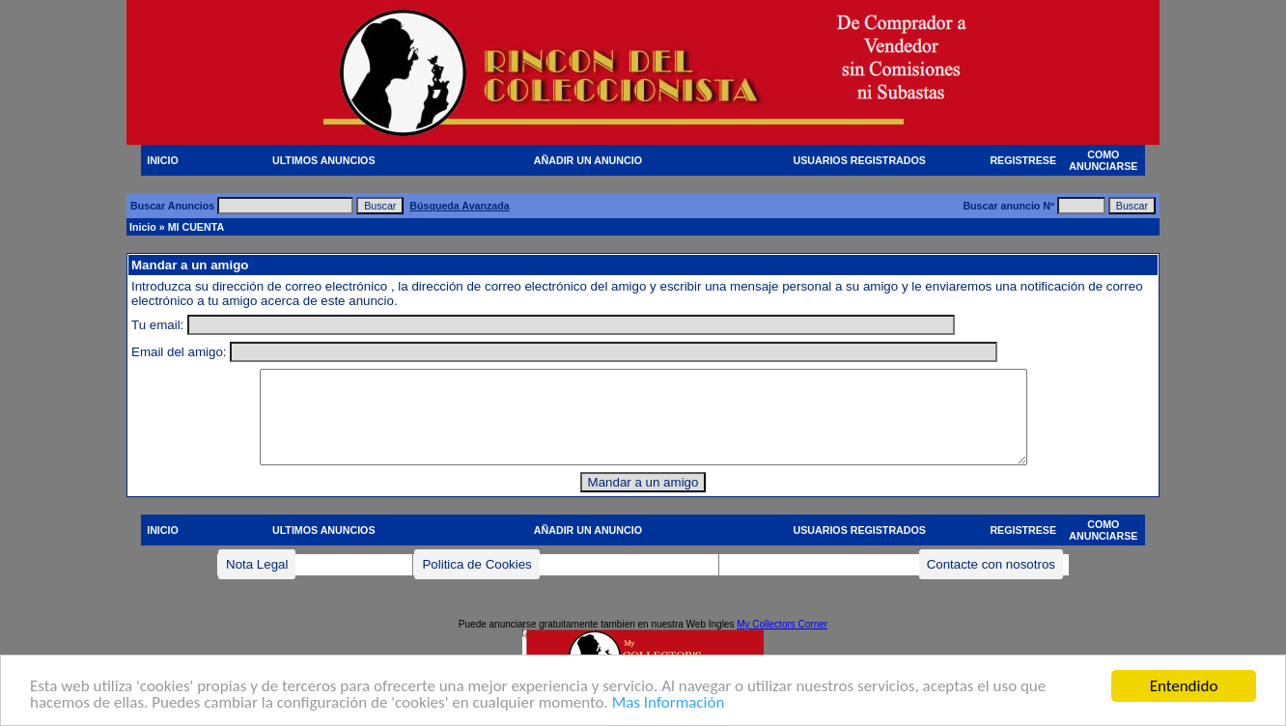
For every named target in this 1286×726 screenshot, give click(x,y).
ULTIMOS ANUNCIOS (324, 160)
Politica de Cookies (476, 564)
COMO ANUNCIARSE (1103, 160)
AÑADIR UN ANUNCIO (588, 160)
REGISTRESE (1023, 160)
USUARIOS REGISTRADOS (860, 160)
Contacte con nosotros (991, 564)
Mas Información (668, 703)
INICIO (163, 160)
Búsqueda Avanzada (459, 205)
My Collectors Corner (782, 624)
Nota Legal (257, 564)
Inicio (142, 227)
